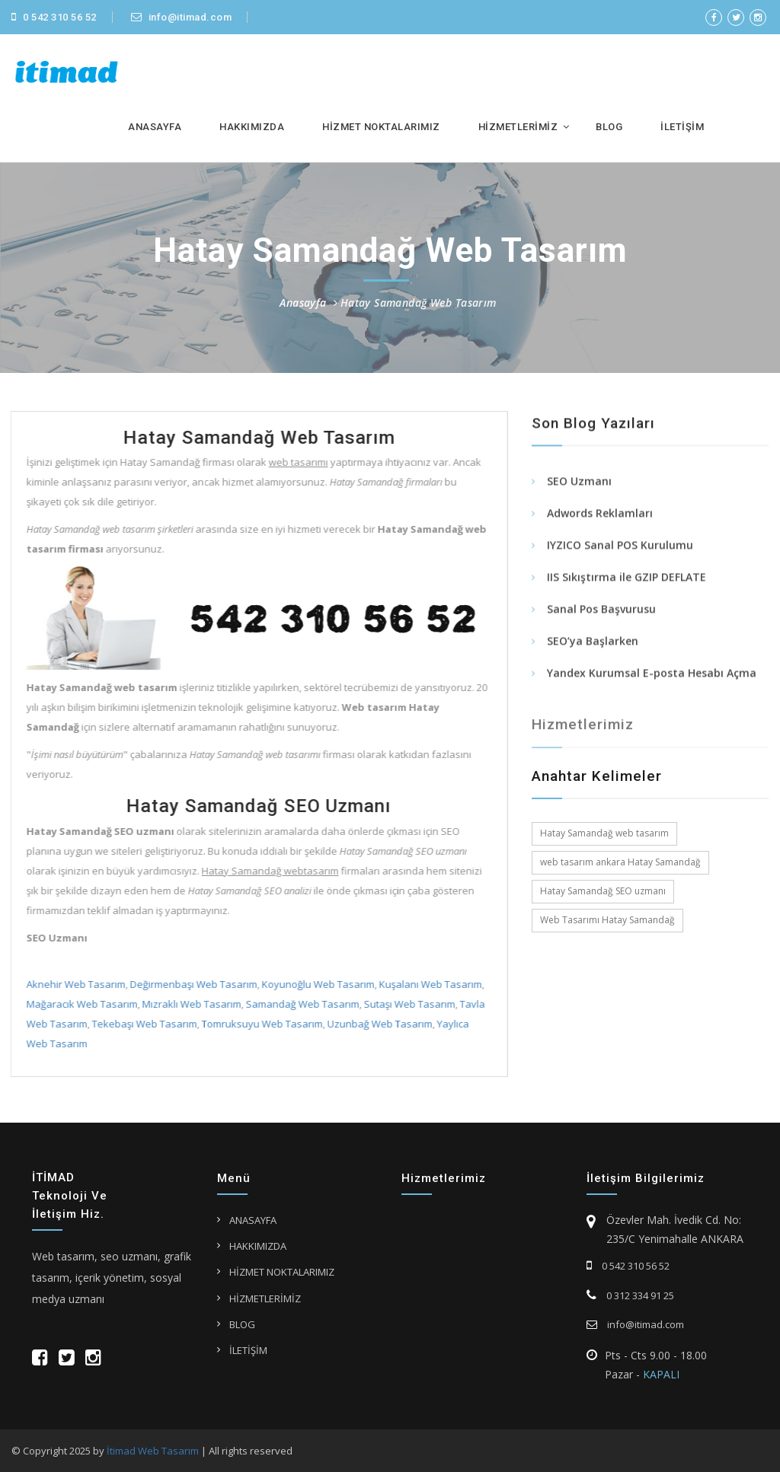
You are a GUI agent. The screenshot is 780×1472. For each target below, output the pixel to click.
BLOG (609, 126)
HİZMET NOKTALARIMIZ (381, 126)
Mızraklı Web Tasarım (189, 1004)
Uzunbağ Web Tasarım (377, 1024)
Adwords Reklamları (600, 515)
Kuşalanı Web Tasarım (428, 984)
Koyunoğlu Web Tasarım (316, 984)
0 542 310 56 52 (54, 17)
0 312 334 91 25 (630, 1295)
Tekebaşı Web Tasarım (142, 1024)
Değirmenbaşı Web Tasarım (191, 984)
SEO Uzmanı (579, 483)
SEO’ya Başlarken (592, 643)
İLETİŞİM (682, 126)
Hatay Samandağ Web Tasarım (418, 302)
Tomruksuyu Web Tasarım (260, 1024)
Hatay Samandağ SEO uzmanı (603, 890)
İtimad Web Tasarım (153, 1451)
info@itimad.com (181, 17)
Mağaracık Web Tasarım (80, 1004)
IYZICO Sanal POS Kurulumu (620, 547)
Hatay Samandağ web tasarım (604, 833)
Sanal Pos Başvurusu (601, 611)
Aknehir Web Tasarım (73, 984)
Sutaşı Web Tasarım (407, 1004)
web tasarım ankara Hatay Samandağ (620, 861)
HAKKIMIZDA (251, 126)
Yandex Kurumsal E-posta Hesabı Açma (651, 674)
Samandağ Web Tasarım (300, 1004)
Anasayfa (303, 302)
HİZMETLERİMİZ (518, 126)
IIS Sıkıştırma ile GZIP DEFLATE (626, 579)
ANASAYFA (154, 126)
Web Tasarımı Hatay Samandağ (607, 919)
